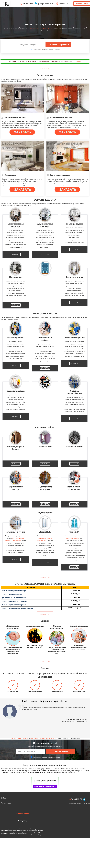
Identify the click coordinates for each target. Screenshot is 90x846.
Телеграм (78, 61)
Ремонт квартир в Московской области (43, 739)
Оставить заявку (82, 4)
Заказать (15, 254)
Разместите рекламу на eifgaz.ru (45, 786)
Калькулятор (62, 3)
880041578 (27, 3)
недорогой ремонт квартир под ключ (41, 28)
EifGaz (3, 798)
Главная (13, 739)
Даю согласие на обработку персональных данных (45, 49)
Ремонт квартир (23, 739)
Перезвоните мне (47, 3)
